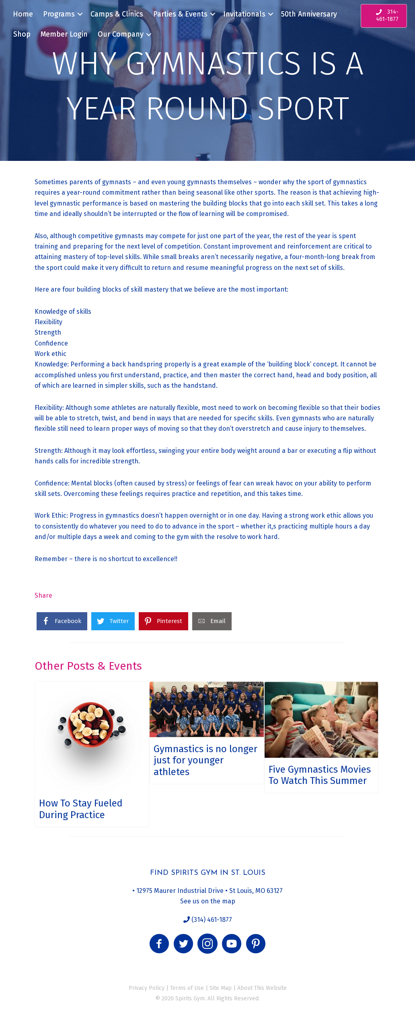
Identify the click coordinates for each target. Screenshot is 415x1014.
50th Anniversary (309, 14)
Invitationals (244, 14)
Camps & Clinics (116, 14)
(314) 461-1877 (211, 920)
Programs (59, 14)
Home (23, 14)
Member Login (64, 34)
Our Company (121, 34)
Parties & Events (180, 14)
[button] (159, 944)
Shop (22, 34)
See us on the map (207, 901)
